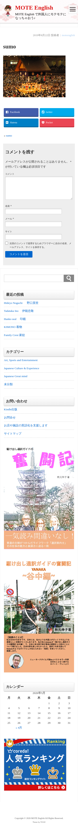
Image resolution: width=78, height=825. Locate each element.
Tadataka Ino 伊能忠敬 (19, 310)
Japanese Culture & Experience (21, 368)
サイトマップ (12, 433)
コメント (9, 174)
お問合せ (10, 417)
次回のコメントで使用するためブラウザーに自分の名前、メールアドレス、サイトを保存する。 (40, 245)
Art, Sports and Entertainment (21, 360)
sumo (9, 135)
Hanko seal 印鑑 (15, 319)
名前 (8, 206)
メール (9, 218)
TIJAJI (42, 822)
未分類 (8, 384)
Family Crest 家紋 (16, 335)
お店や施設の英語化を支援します (26, 425)
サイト (8, 231)
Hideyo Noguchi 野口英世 (21, 302)
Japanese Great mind (15, 376)
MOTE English (34, 7)
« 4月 (19, 727)
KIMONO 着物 (13, 326)
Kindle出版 (10, 409)
